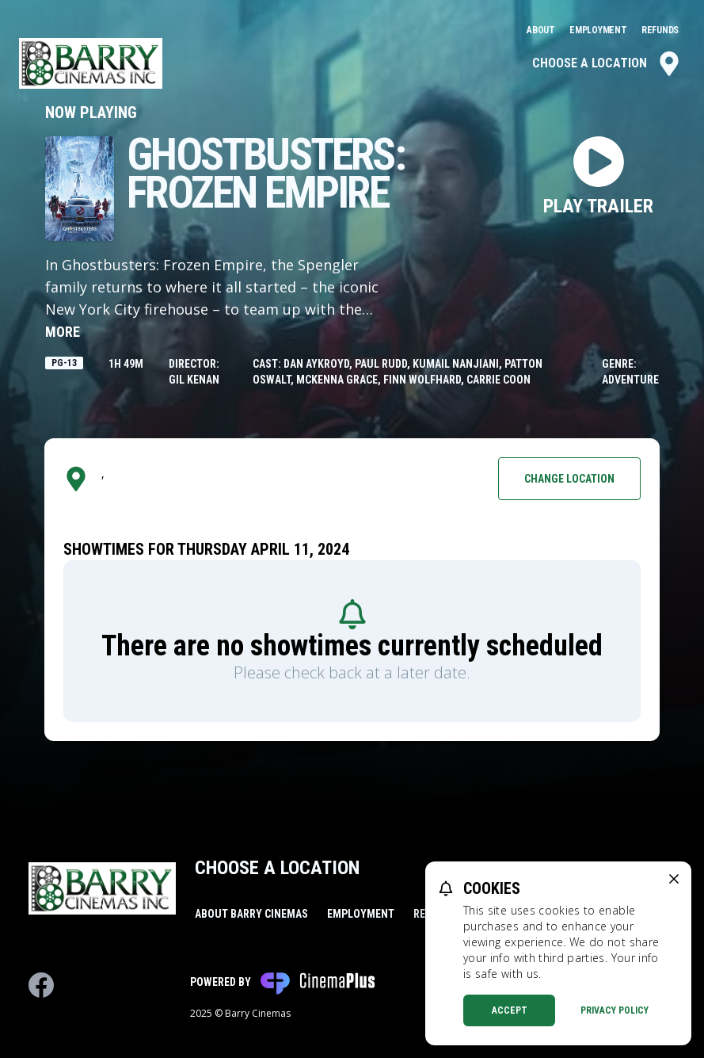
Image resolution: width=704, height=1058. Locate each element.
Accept (509, 1010)
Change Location (569, 478)
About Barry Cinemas (251, 913)
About (542, 30)
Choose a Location (607, 63)
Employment (599, 30)
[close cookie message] (674, 879)
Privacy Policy (614, 1010)
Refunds (660, 30)
